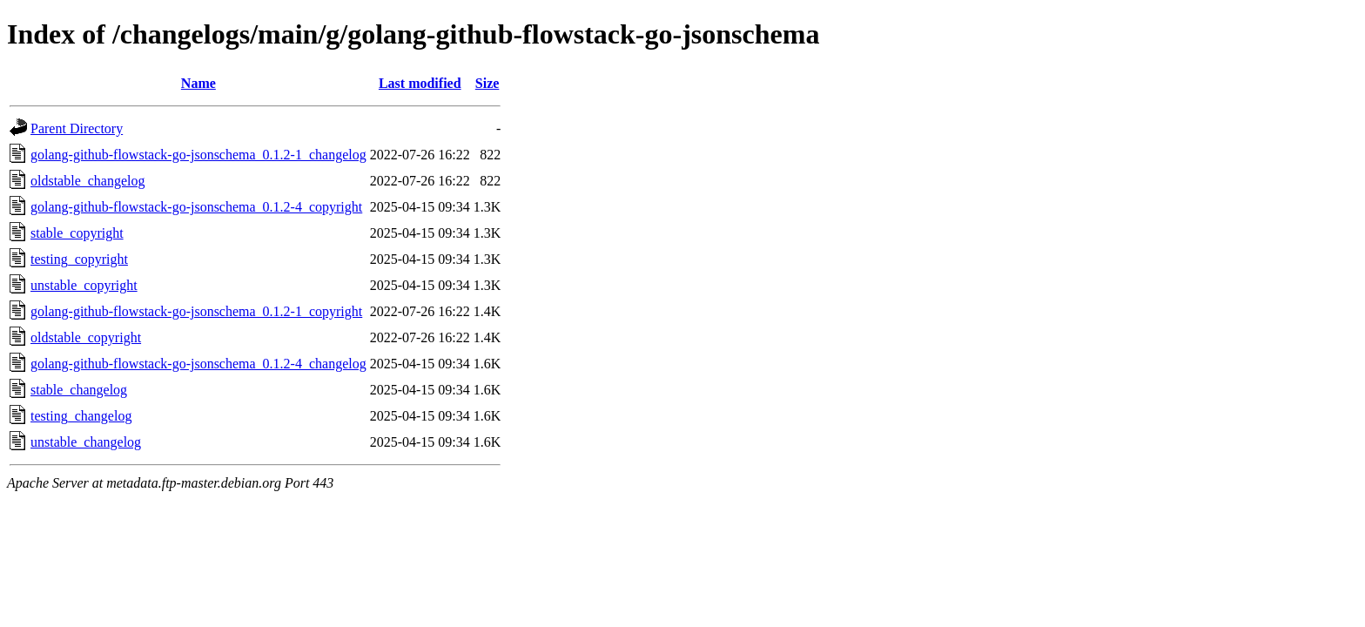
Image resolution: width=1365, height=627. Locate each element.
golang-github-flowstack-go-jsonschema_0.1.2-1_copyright (196, 311)
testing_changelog (80, 415)
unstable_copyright (84, 285)
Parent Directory (76, 128)
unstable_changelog (85, 442)
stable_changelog (78, 389)
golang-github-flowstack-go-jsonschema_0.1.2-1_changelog (198, 154)
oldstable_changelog (87, 180)
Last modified (420, 83)
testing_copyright (79, 259)
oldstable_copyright (85, 337)
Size (487, 83)
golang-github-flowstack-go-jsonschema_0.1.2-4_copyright (196, 206)
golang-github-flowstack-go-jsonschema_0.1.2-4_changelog (198, 363)
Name (198, 83)
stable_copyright (77, 233)
